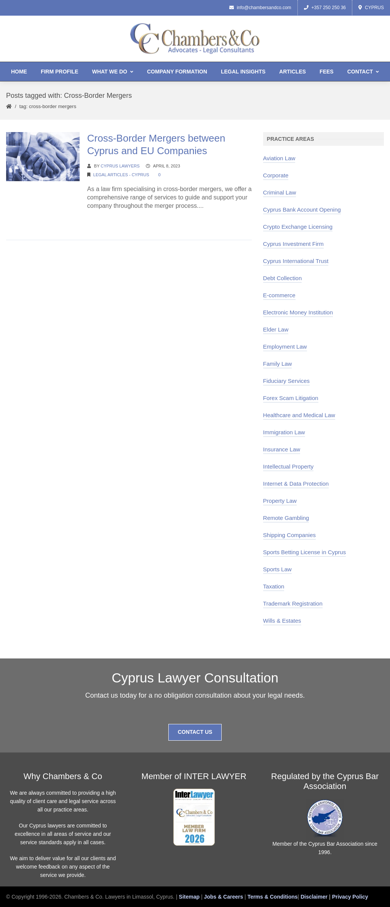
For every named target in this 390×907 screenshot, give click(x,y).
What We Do (112, 72)
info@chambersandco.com (260, 7)
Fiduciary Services (286, 381)
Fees (327, 72)
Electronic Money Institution (298, 312)
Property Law (280, 500)
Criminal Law (279, 192)
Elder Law (276, 329)
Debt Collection (282, 278)
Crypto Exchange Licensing (298, 226)
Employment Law (285, 346)
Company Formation (177, 72)
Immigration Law (284, 432)
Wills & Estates (282, 620)
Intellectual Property (288, 466)
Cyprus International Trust (296, 261)
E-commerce (279, 295)
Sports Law (277, 569)
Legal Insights (243, 72)
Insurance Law (281, 449)
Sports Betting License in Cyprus (304, 552)
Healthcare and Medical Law (299, 415)
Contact (363, 72)
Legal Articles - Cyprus (121, 174)
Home (19, 72)
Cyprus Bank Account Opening (302, 209)
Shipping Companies (289, 535)
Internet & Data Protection (296, 483)
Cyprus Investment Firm (293, 244)
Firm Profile (59, 72)
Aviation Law (279, 158)
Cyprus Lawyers (120, 166)
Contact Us (195, 732)
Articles (292, 72)
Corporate (276, 175)
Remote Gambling (286, 518)
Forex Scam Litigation (290, 398)
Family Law (277, 363)
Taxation (274, 586)
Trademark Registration (293, 603)
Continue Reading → (115, 220)
